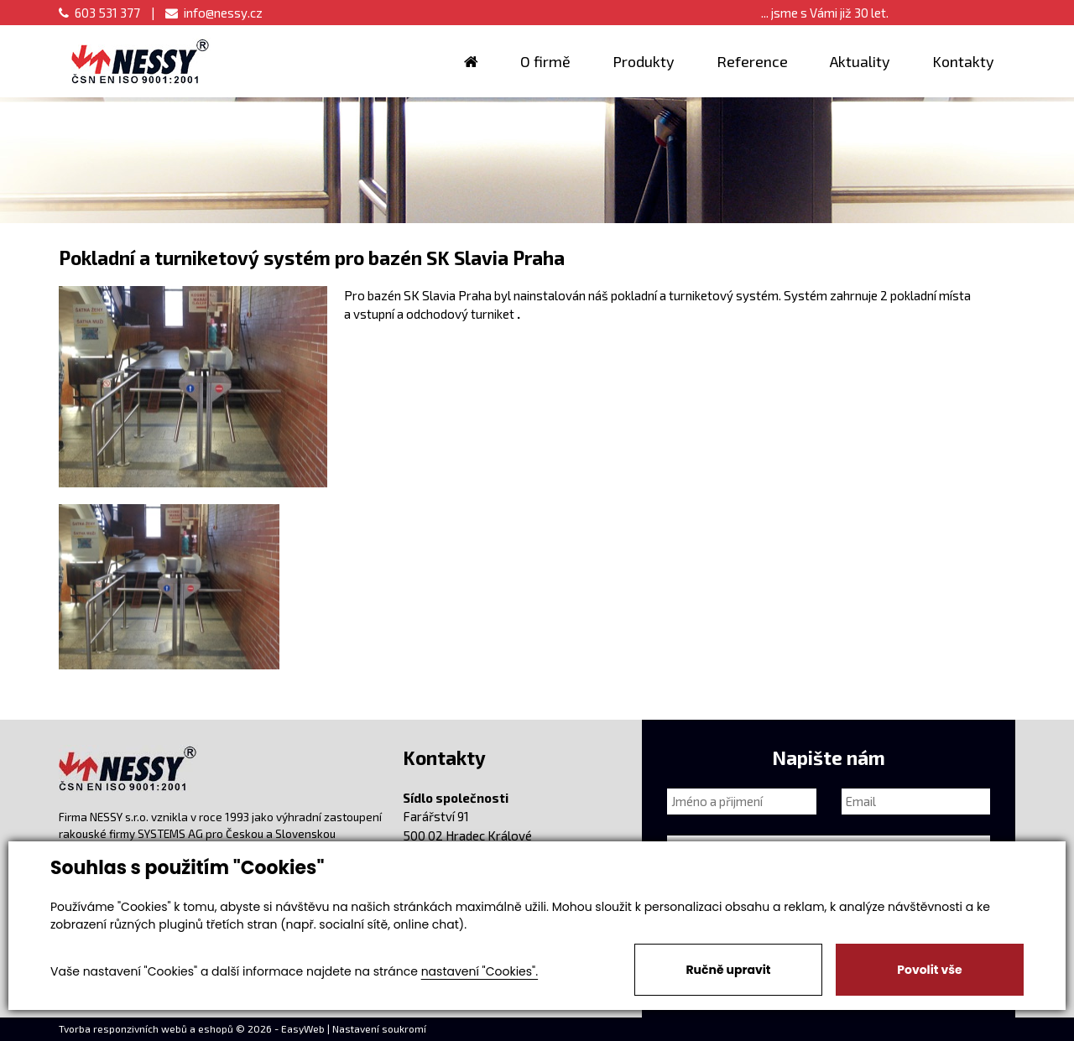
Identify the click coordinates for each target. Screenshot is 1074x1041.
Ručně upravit (728, 969)
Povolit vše (929, 969)
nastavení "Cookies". (479, 971)
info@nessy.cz (214, 12)
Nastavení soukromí (379, 1028)
